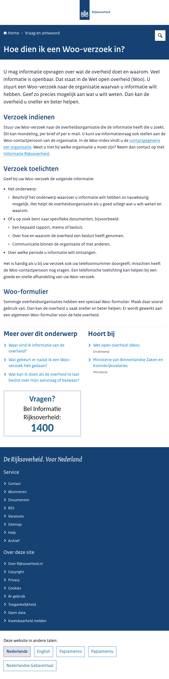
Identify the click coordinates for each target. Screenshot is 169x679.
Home (11, 33)
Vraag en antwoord (42, 33)
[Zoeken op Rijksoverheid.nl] (160, 35)
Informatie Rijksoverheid (26, 153)
